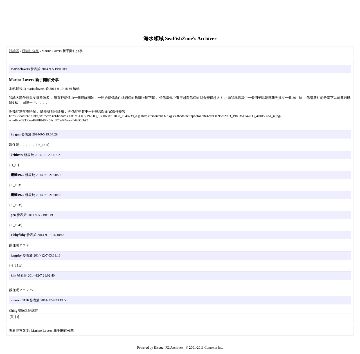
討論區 (14, 51)
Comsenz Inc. (213, 347)
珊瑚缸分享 (30, 51)
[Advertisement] (180, 18)
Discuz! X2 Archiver (168, 347)
